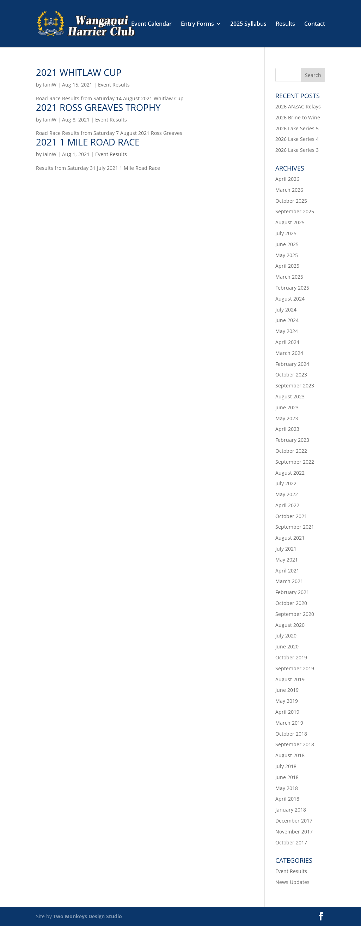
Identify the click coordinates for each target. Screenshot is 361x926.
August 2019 (290, 679)
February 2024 (292, 364)
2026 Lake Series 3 (297, 150)
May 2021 (286, 559)
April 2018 (287, 798)
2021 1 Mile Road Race (88, 142)
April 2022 (287, 505)
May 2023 (286, 418)
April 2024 (287, 342)
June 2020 (287, 646)
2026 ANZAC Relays (298, 106)
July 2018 (285, 766)
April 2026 (287, 179)
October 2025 (291, 200)
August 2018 (290, 755)
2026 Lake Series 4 (297, 139)
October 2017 (291, 842)
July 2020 (285, 635)
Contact (314, 24)
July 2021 (285, 548)
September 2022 (294, 461)
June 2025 (287, 244)
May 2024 (286, 331)
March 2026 (289, 189)
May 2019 (286, 701)
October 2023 (291, 374)
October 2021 (291, 516)
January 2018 (290, 809)
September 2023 (294, 385)
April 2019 (287, 711)
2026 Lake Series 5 (297, 128)
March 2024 (289, 353)
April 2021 (287, 570)
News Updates (292, 882)
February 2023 (292, 440)
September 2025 (294, 211)
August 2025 (290, 222)
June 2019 (287, 690)
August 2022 (290, 472)
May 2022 (286, 494)
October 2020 (291, 603)
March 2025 (289, 276)
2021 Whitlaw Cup (79, 72)
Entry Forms (197, 24)
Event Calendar (151, 24)
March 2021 (289, 581)
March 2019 (289, 722)
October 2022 (291, 450)
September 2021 (294, 526)
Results (285, 24)
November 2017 (294, 831)
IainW (49, 84)
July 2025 (285, 233)
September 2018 (294, 744)
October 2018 (291, 733)
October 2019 (291, 657)
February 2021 (292, 592)
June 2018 (287, 777)
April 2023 (287, 429)
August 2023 (290, 396)
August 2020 (290, 625)
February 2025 (292, 287)
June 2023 (287, 407)
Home (107, 24)
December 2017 (293, 820)
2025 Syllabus (248, 24)
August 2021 (290, 537)
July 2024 (285, 309)
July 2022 (285, 483)
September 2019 (294, 668)
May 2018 (286, 788)
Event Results (114, 84)
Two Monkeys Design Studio (87, 916)
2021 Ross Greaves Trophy (98, 107)
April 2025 (287, 265)
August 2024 (290, 298)
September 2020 (294, 614)
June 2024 (287, 320)
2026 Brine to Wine (297, 117)
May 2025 (286, 255)
